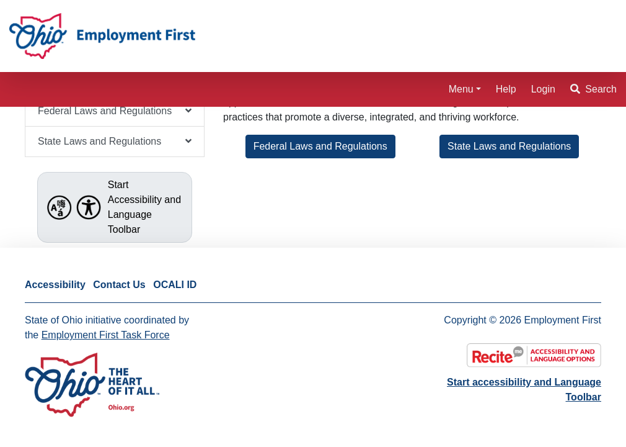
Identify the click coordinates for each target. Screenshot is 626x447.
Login (543, 89)
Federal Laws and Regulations (320, 146)
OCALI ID (174, 284)
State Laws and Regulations (509, 146)
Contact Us (119, 284)
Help (506, 89)
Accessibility (55, 284)
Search (593, 89)
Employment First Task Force (106, 335)
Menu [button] (461, 89)
